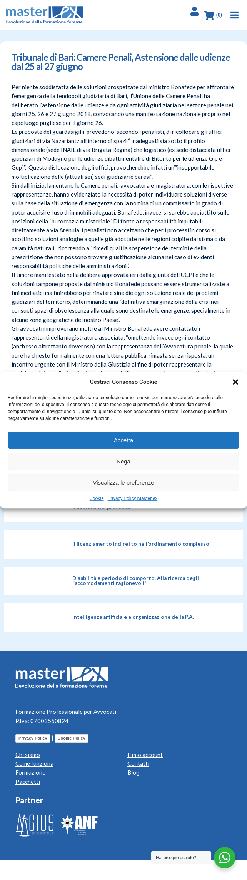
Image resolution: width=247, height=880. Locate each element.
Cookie (97, 498)
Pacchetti (27, 781)
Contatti (138, 763)
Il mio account (145, 754)
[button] (235, 382)
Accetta (123, 440)
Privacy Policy (32, 738)
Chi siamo (27, 754)
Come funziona (34, 763)
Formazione (30, 772)
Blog (133, 772)
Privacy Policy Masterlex (133, 498)
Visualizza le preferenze (123, 482)
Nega (123, 461)
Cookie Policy (71, 738)
